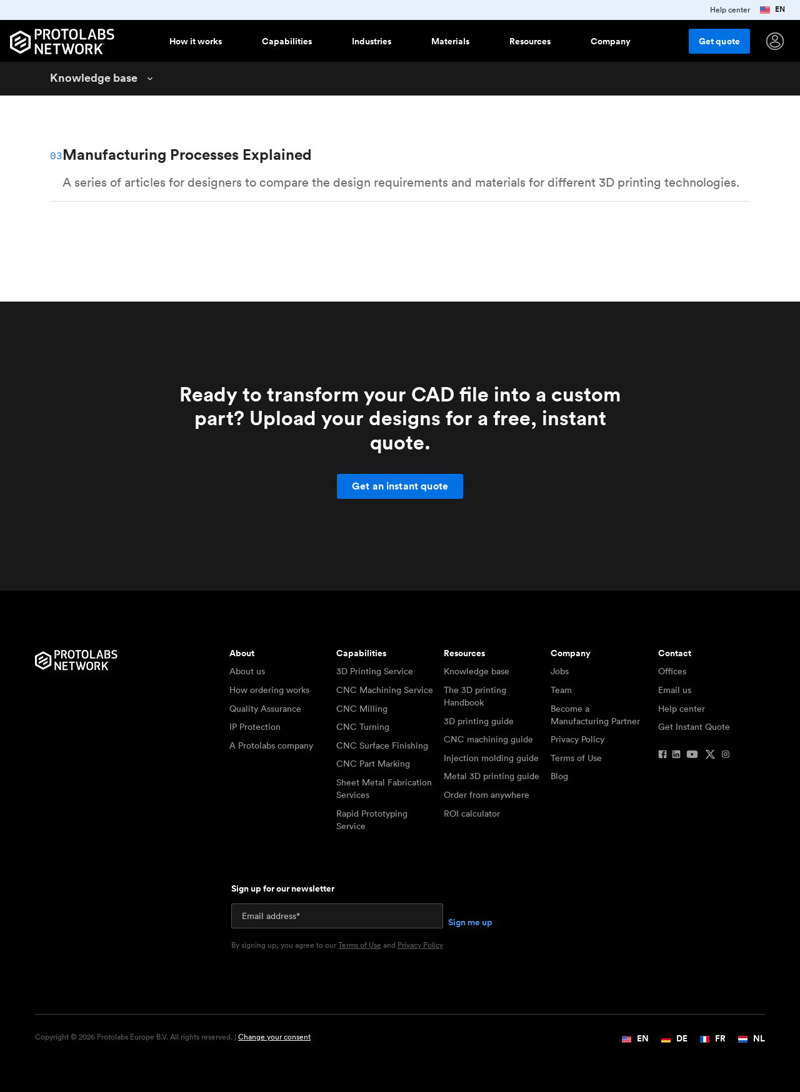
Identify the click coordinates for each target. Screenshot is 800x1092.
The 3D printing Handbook (475, 696)
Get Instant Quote (694, 726)
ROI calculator (472, 813)
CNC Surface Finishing (382, 745)
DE (674, 1038)
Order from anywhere (486, 794)
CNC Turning (362, 726)
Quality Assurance (265, 708)
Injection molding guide (491, 758)
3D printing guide (479, 721)
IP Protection (255, 726)
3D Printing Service (374, 671)
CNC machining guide (488, 739)
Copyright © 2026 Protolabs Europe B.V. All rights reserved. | (173, 1037)
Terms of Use (576, 758)
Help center (681, 708)
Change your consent (274, 1036)
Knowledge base (476, 671)
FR (713, 1038)
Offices (672, 671)
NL (751, 1038)
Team (561, 690)
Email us (674, 690)
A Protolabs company (271, 745)
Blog (559, 776)
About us (247, 671)
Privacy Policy (577, 739)
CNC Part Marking (373, 763)
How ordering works (269, 690)
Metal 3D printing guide (491, 776)
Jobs (560, 671)
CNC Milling (362, 708)
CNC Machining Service (384, 690)
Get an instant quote (400, 486)
